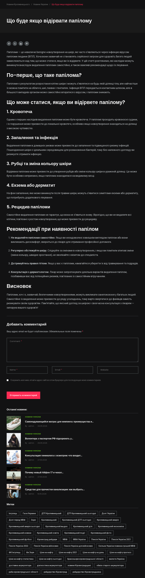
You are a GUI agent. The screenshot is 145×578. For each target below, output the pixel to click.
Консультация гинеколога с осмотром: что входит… (53, 455)
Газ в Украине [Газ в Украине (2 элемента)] (29, 513)
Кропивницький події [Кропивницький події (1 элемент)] (74, 533)
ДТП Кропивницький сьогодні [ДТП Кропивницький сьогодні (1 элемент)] (81, 513)
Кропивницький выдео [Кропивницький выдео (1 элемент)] (56, 526)
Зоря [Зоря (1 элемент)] (33, 520)
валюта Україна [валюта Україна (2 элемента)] (116, 559)
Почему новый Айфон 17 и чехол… (44, 472)
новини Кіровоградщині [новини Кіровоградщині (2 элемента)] (79, 565)
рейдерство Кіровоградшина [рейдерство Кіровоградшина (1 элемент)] (87, 572)
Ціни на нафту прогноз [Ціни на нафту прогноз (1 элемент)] (120, 552)
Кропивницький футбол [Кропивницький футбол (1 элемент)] (20, 539)
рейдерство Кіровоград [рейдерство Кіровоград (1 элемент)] (55, 572)
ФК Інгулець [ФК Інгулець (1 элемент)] (15, 552)
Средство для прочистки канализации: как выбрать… (55, 489)
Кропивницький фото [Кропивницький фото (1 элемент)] (101, 533)
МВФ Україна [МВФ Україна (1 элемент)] (79, 539)
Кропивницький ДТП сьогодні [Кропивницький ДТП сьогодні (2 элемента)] (76, 520)
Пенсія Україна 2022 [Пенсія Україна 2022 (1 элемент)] (18, 546)
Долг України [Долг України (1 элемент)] (108, 513)
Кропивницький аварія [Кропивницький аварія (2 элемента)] (108, 520)
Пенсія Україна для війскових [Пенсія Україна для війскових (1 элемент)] (78, 546)
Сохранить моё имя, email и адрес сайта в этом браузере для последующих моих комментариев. (55, 380)
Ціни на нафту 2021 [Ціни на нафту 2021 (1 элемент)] (68, 552)
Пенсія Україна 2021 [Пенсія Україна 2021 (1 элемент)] (121, 539)
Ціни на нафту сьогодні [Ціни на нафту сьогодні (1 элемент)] (50, 559)
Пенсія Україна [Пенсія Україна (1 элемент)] (98, 539)
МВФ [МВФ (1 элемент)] (65, 539)
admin (31, 426)
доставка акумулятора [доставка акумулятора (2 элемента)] (20, 565)
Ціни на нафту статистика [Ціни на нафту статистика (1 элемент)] (21, 559)
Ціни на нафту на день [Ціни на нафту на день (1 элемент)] (93, 552)
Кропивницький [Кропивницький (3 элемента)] (48, 520)
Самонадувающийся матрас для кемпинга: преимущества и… (59, 421)
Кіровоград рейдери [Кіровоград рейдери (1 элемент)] (47, 539)
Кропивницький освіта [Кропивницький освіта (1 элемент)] (48, 533)
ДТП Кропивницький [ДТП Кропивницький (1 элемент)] (51, 513)
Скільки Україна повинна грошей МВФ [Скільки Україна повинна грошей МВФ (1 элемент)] (116, 546)
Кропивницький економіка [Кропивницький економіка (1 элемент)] (111, 526)
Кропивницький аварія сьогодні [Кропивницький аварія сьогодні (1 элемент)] (24, 526)
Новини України (33, 417)
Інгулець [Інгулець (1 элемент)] (13, 513)
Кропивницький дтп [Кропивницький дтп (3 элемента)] (82, 526)
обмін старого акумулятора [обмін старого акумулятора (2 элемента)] (110, 565)
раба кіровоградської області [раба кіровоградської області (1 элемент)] (23, 572)
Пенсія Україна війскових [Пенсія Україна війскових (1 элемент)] (46, 546)
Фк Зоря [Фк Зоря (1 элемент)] (30, 552)
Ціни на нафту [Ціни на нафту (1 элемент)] (46, 552)
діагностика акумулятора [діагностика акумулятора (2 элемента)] (49, 565)
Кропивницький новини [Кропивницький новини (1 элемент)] (20, 533)
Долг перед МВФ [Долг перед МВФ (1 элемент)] (17, 520)
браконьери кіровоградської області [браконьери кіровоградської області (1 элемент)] (85, 559)
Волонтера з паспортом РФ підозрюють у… (49, 438)
